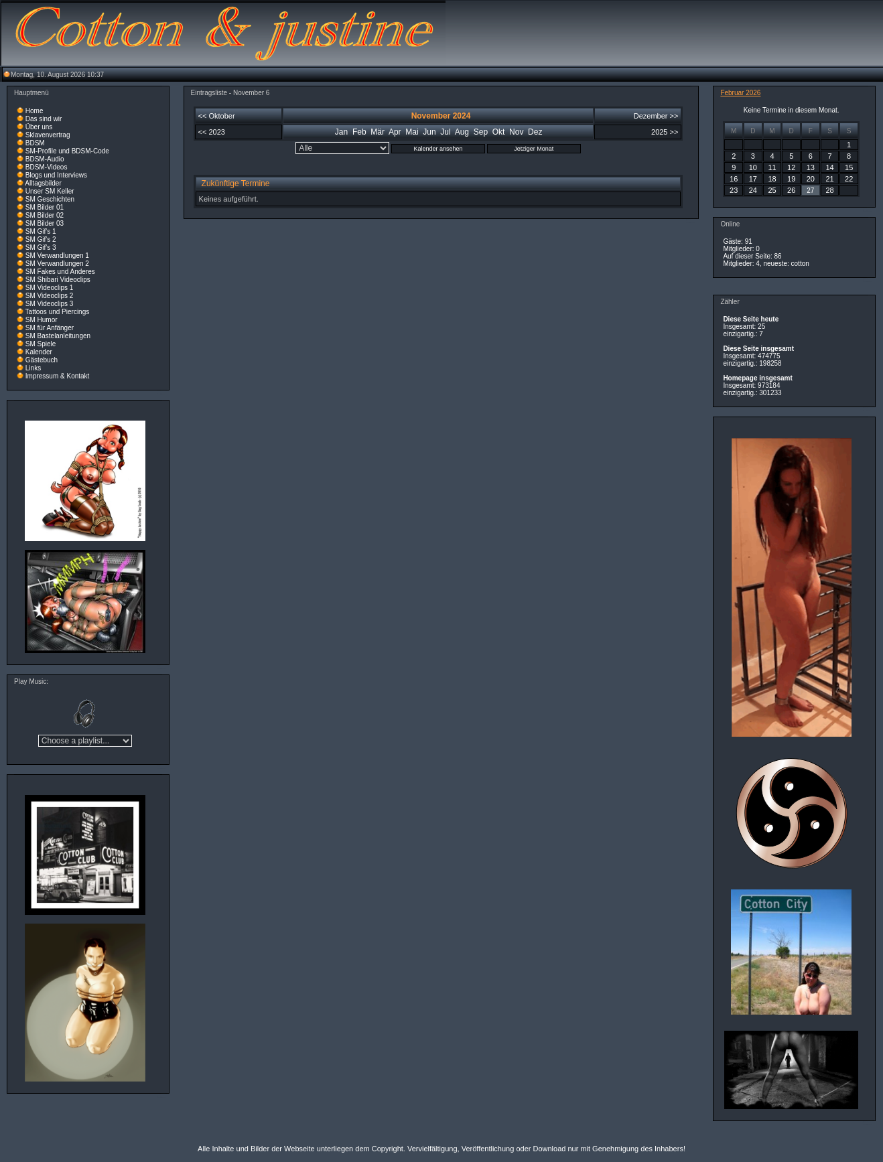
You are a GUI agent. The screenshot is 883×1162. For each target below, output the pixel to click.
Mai (411, 132)
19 (791, 179)
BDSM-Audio (44, 159)
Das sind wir (43, 119)
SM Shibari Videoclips (57, 279)
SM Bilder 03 (44, 223)
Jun (429, 132)
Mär (377, 132)
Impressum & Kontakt (57, 376)
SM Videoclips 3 (49, 303)
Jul (445, 132)
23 (734, 190)
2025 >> (664, 132)
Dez (535, 132)
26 (791, 190)
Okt (498, 132)
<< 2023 (211, 132)
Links (33, 368)
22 (849, 179)
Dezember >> (656, 116)
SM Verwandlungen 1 (57, 255)
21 (829, 179)
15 (849, 167)
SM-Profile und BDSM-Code (67, 151)
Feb (359, 132)
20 (811, 179)
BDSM (35, 143)
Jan (341, 132)
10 (753, 167)
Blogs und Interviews (56, 175)
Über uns (39, 127)
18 (772, 179)
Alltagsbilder (43, 183)
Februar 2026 (740, 92)
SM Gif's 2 (40, 239)
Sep (481, 132)
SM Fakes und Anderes (60, 271)
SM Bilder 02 (44, 215)
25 (772, 190)
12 (791, 167)
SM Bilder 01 (44, 207)
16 (734, 179)
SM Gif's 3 (40, 247)
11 (772, 167)
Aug (462, 132)
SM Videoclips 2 (49, 295)
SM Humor (41, 319)
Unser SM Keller (49, 191)
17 (753, 179)
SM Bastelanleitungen (57, 336)
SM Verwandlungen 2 (57, 263)
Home (34, 111)
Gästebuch (41, 360)
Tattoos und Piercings (57, 311)
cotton (800, 263)
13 (811, 167)
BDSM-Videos (46, 167)
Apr (395, 132)
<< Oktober (216, 116)
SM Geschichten (49, 199)
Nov (516, 132)
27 (810, 190)
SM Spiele (40, 344)
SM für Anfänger (49, 328)
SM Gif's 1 (40, 231)
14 (829, 167)
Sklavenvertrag (47, 135)
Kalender (38, 352)
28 (829, 190)
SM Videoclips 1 (49, 287)
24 (753, 190)
